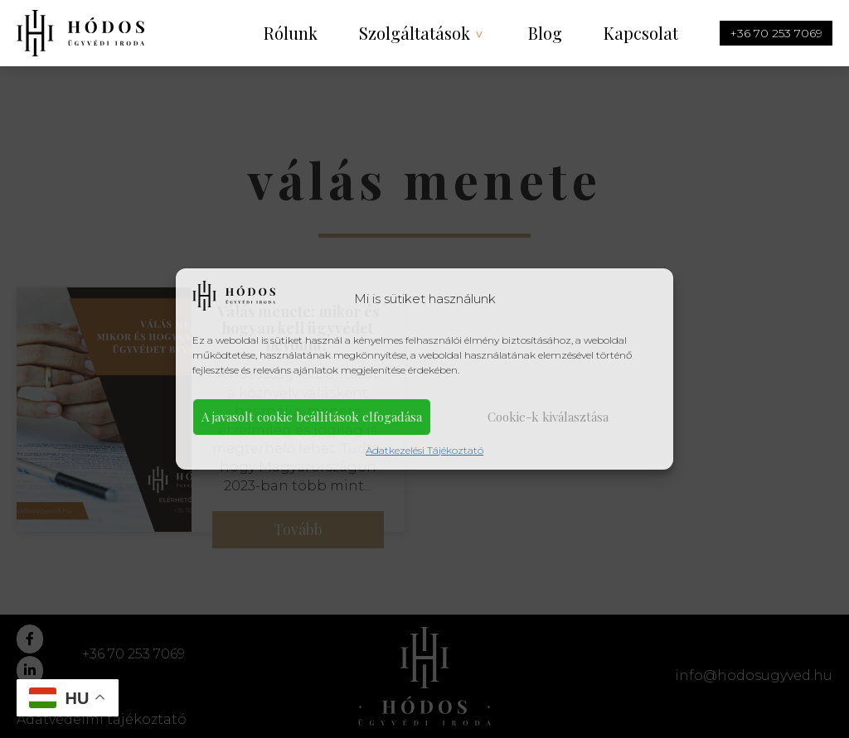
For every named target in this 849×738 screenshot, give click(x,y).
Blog (545, 33)
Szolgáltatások (414, 33)
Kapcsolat (641, 33)
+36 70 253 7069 (776, 33)
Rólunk (291, 33)
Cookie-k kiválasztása (548, 416)
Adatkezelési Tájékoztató (424, 450)
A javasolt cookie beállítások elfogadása (311, 416)
